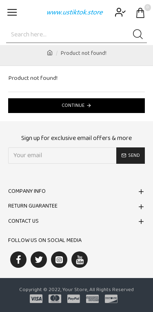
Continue (73, 106)
